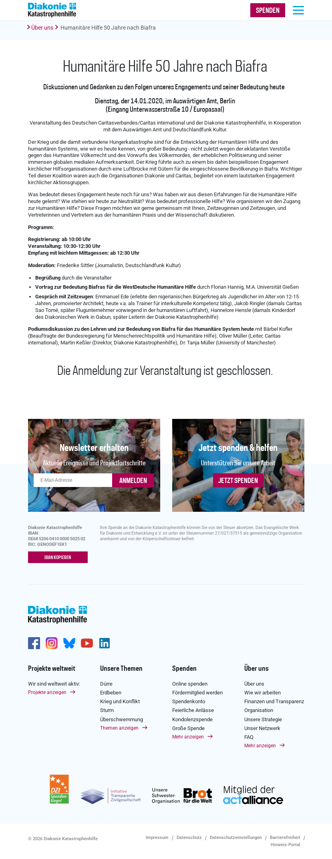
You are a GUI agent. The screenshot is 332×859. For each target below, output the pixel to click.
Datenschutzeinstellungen (236, 837)
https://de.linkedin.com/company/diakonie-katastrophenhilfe (105, 643)
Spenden (184, 669)
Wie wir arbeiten (262, 693)
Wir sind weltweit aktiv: (54, 684)
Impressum (157, 837)
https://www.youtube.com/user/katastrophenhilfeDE (87, 643)
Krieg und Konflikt (120, 701)
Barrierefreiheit (285, 837)
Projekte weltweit (51, 669)
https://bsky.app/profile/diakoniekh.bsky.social (69, 643)
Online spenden (189, 684)
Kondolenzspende (192, 719)
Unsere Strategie (263, 719)
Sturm (107, 710)
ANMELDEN (133, 481)
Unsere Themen (121, 669)
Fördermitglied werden (197, 693)
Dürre (106, 684)
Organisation (258, 710)
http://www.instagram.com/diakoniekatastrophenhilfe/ (52, 643)
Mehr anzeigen (188, 737)
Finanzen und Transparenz (274, 701)
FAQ (249, 737)
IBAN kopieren (57, 558)
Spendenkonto (188, 701)
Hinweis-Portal (285, 844)
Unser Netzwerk (262, 728)
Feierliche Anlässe (193, 710)
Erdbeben (110, 693)
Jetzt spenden (238, 481)
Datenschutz (189, 837)
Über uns (42, 27)
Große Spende (188, 728)
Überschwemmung (121, 719)
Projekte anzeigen (47, 692)
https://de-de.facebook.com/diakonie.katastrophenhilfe (34, 643)
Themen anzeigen (119, 728)
